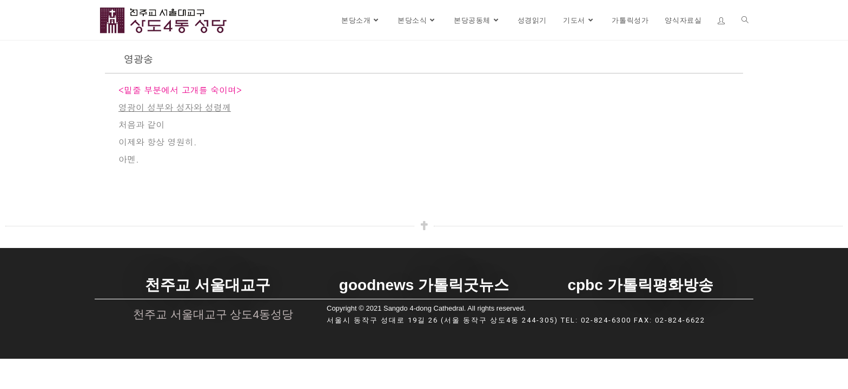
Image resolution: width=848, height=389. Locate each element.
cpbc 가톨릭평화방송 (640, 286)
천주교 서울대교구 (207, 286)
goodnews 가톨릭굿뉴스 (424, 286)
